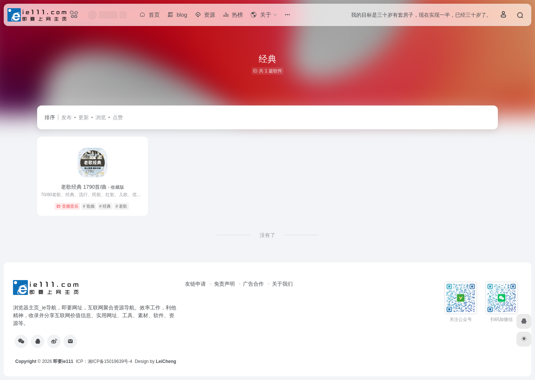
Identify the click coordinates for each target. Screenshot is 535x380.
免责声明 (224, 284)
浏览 (100, 117)
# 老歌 (121, 206)
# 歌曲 (88, 206)
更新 (83, 117)
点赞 (118, 117)
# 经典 (105, 206)
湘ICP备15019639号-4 (110, 361)
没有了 (267, 235)
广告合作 (253, 284)
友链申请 (195, 284)
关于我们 (282, 284)
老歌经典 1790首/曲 (92, 187)
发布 (66, 117)
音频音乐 (67, 206)
